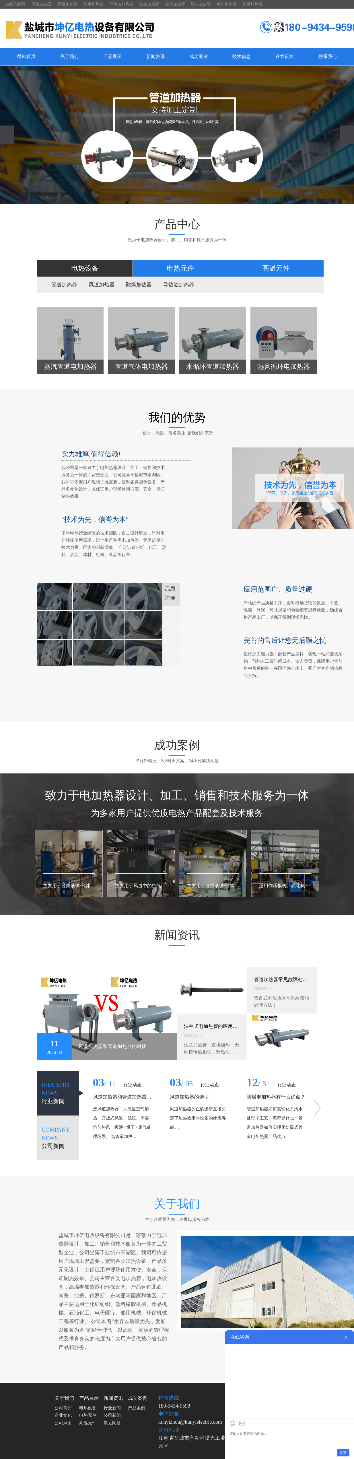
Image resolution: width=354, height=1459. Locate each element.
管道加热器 (42, 4)
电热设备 (87, 1408)
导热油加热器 (121, 4)
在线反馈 (284, 56)
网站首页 (26, 56)
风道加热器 (68, 4)
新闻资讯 (155, 56)
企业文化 (63, 1415)
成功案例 (198, 56)
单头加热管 (227, 4)
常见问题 (112, 1423)
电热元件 (87, 1415)
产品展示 (112, 56)
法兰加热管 (149, 4)
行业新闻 (112, 1408)
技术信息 (241, 56)
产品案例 (136, 1408)
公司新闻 (112, 1415)
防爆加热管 (252, 4)
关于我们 (69, 56)
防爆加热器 (93, 4)
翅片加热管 (175, 4)
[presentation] (7, 135)
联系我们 (327, 56)
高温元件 (87, 1423)
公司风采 (63, 1423)
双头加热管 (201, 4)
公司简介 (63, 1408)
